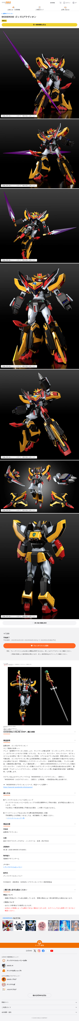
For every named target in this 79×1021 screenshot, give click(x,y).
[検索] (57, 3)
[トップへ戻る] (39, 942)
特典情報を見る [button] (39, 25)
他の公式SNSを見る (39, 995)
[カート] (61, 3)
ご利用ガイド (6, 1007)
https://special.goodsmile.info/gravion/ (18, 787)
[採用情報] (50, 3)
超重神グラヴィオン (8, 13)
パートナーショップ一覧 (16, 818)
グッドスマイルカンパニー (13, 867)
